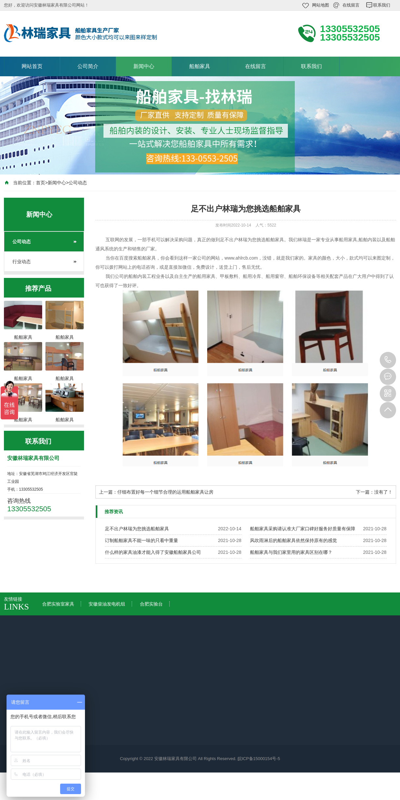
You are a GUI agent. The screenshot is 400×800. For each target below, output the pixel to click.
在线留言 (350, 5)
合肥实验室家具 (58, 604)
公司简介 (87, 66)
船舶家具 (199, 66)
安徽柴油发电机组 (107, 604)
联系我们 (381, 5)
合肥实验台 (151, 604)
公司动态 (78, 182)
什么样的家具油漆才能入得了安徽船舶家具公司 (153, 552)
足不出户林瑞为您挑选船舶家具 (137, 528)
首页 (40, 182)
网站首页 (32, 66)
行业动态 (21, 261)
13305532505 (388, 360)
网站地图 (320, 5)
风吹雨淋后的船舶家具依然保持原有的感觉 (293, 540)
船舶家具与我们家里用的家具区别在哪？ (291, 552)
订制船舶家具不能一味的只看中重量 (141, 540)
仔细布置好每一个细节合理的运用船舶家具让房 (165, 492)
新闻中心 (143, 66)
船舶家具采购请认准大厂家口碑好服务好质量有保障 (302, 528)
